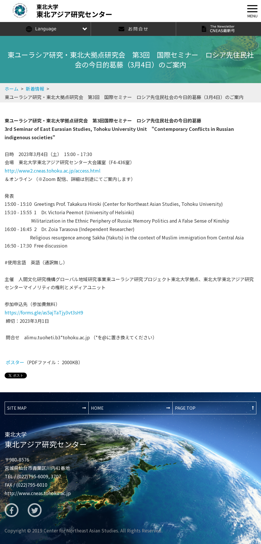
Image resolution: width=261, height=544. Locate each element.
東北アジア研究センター (46, 439)
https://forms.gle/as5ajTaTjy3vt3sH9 (44, 312)
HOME (97, 408)
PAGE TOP (185, 408)
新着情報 (35, 88)
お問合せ (133, 29)
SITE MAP (17, 408)
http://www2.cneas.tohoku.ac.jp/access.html (52, 170)
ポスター (15, 362)
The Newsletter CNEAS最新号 (218, 29)
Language (45, 29)
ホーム (11, 88)
